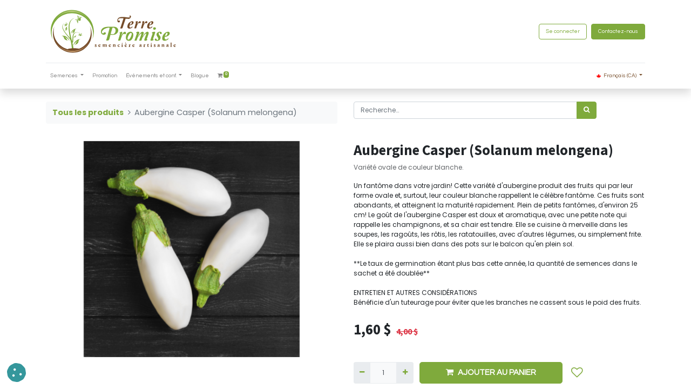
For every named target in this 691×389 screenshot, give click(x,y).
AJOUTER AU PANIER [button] (491, 372)
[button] (577, 373)
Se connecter (563, 31)
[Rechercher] (587, 110)
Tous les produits (88, 112)
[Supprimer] (362, 373)
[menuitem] (104, 76)
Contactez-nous (618, 31)
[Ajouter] (404, 373)
